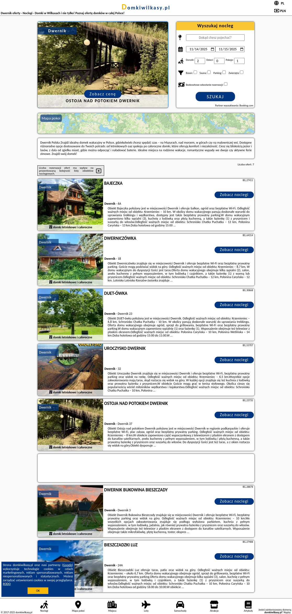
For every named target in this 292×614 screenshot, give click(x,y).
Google (67, 565)
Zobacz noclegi (234, 194)
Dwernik (45, 187)
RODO (7, 584)
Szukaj (215, 97)
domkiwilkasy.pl (146, 7)
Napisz (287, 612)
